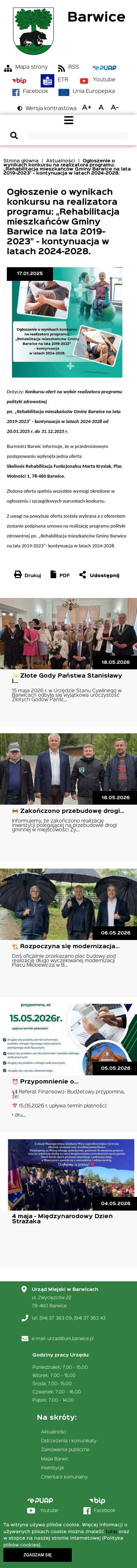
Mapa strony (31, 67)
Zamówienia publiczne (65, 1450)
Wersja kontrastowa (51, 108)
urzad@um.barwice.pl (70, 1339)
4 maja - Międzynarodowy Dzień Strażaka (62, 1219)
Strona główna (21, 161)
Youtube (104, 80)
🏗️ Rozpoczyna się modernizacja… (66, 946)
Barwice (96, 18)
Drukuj (33, 576)
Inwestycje (52, 1468)
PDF (64, 576)
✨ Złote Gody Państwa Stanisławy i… (67, 678)
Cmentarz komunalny (64, 1477)
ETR (63, 80)
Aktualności (60, 161)
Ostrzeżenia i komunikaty (69, 1441)
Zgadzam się (38, 1557)
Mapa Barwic (55, 1459)
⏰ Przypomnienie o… (45, 1082)
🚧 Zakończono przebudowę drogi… (68, 811)
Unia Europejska (94, 91)
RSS (73, 67)
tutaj (111, 1534)
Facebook (35, 91)
